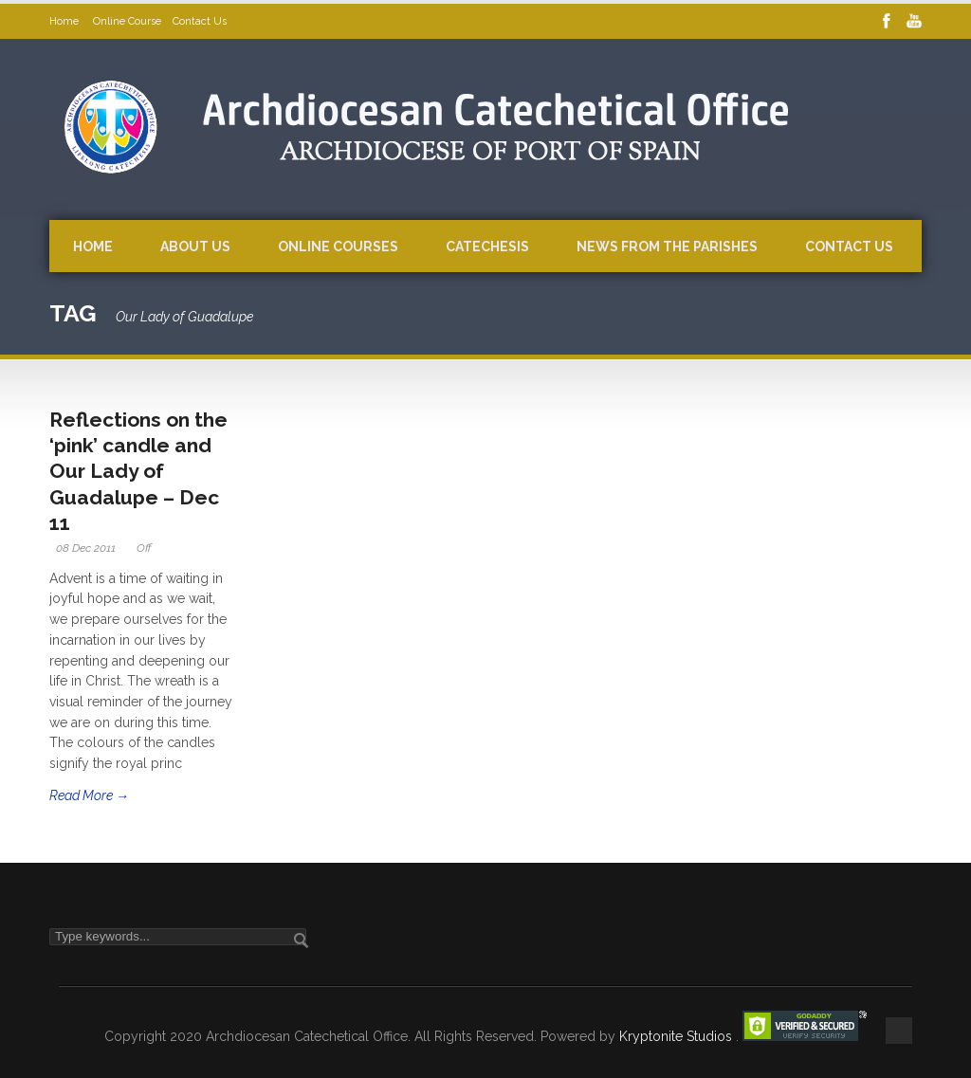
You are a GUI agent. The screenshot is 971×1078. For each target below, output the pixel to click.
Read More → (89, 795)
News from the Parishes (667, 246)
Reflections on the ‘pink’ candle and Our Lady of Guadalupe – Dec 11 (138, 471)
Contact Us (200, 21)
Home (65, 21)
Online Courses (338, 246)
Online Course (127, 21)
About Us (195, 246)
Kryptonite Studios (677, 1036)
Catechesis (487, 246)
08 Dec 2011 (86, 548)
